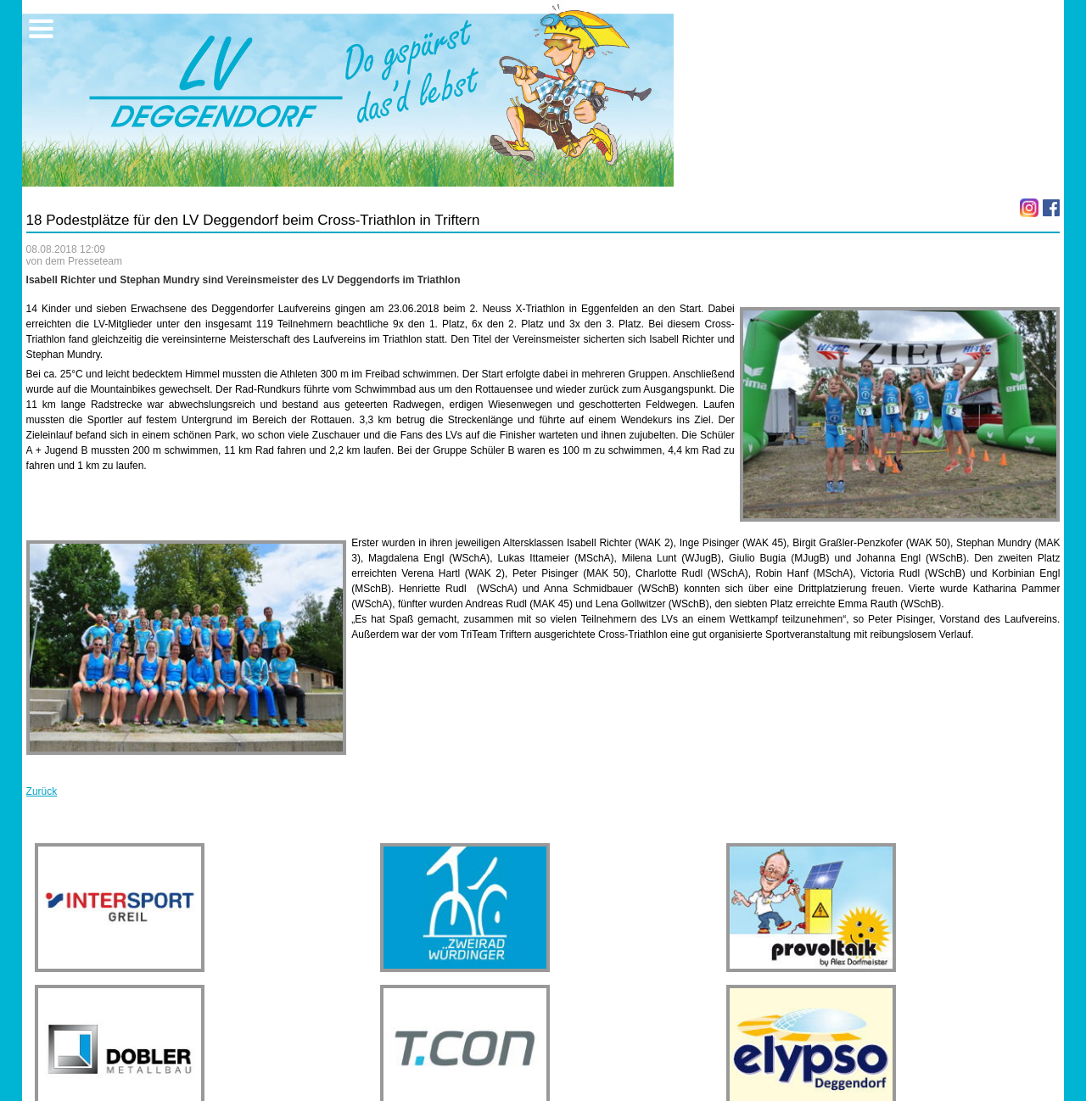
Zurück (42, 791)
